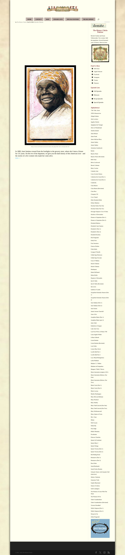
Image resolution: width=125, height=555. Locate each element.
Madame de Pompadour (97, 366)
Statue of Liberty (95, 486)
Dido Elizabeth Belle (96, 200)
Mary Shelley (94, 402)
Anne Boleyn (94, 133)
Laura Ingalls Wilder (96, 334)
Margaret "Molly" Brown (97, 369)
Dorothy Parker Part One (97, 206)
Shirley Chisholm (95, 477)
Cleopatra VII (94, 194)
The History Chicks (21, 22)
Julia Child (94, 323)
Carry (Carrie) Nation (96, 174)
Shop (47, 19)
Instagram (96, 77)
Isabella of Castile (95, 289)
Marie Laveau (94, 391)
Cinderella (93, 182)
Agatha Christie (95, 122)
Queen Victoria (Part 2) (97, 451)
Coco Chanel (94, 197)
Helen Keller (94, 275)
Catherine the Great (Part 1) (98, 177)
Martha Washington (96, 394)
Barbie (92, 151)
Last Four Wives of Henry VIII (99, 331)
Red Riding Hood (95, 454)
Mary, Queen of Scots (96, 414)
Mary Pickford (95, 399)
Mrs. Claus (94, 417)
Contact (39, 19)
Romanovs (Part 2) (96, 460)
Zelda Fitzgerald (95, 517)
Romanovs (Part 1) (96, 457)
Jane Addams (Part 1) (96, 302)
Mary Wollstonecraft (96, 411)
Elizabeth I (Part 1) (96, 229)
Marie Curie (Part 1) (96, 385)
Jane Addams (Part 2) (96, 305)
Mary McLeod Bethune (97, 397)
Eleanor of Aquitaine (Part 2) (98, 220)
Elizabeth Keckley (95, 234)
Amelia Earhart (95, 130)
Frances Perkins (95, 246)
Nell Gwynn (94, 423)
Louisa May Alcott (96, 349)
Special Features (73, 19)
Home (29, 19)
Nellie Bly (93, 425)
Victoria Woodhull (96, 505)
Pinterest (96, 83)
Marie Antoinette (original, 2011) (99, 372)
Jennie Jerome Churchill (97, 311)
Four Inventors (95, 243)
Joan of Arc (94, 314)
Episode (36, 22)
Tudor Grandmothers (96, 499)
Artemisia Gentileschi (96, 148)
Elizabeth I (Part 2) (96, 232)
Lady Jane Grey (95, 328)
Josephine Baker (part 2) (97, 320)
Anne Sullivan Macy (96, 139)
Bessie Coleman (95, 165)
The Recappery (88, 19)
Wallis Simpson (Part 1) (97, 508)
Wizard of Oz (94, 514)
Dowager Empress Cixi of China (99, 211)
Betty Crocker (94, 168)
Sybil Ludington (95, 488)
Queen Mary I (94, 443)
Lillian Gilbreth (95, 337)
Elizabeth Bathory (95, 223)
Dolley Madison (95, 203)
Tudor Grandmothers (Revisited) (99, 502)
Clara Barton (94, 185)
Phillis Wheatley (95, 431)
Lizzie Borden (94, 340)
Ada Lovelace (94, 119)
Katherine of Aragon (96, 326)
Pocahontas (94, 434)
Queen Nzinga (94, 446)
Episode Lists (58, 19)
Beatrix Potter (94, 153)
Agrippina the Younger (97, 125)
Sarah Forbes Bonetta (96, 469)
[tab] (100, 91)
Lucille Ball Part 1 (95, 352)
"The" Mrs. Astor (95, 110)
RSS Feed (96, 68)
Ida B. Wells (94, 281)
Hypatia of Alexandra (96, 278)
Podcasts (41, 22)
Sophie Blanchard (95, 483)
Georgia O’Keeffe (95, 252)
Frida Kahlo (94, 249)
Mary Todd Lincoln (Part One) (99, 405)
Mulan (92, 420)
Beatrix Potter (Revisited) (97, 156)
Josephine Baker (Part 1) (97, 317)
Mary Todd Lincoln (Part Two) (99, 408)
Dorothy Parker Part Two (97, 208)
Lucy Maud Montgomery (97, 357)
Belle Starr (94, 159)
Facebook (96, 74)
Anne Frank (94, 136)
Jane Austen (94, 308)
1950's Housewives (96, 113)
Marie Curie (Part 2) (96, 388)
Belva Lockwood (95, 162)
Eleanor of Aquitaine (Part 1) (98, 217)
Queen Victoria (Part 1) (97, 449)
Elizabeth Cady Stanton (97, 226)
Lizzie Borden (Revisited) (97, 343)
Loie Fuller (94, 346)
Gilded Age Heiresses (96, 255)
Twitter (96, 80)
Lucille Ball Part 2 (95, 354)
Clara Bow (94, 191)
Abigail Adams (95, 116)
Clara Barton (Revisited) (97, 188)
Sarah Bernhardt (95, 466)
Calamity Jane (94, 171)
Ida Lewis (93, 286)
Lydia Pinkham (95, 360)
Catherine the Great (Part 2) (98, 180)
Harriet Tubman (95, 263)
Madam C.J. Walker (96, 363)
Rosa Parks (94, 463)
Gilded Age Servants (96, 258)
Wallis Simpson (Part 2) (97, 511)
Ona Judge (93, 428)
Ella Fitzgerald (95, 237)
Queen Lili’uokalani (96, 440)
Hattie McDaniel (95, 272)
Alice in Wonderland (96, 127)
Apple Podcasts (98, 71)
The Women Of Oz (96, 496)
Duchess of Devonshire (97, 214)
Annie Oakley (94, 142)
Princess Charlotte (95, 437)
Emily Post (94, 240)
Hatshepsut (94, 269)
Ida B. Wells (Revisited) (97, 284)
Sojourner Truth (95, 480)
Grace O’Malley (95, 260)
